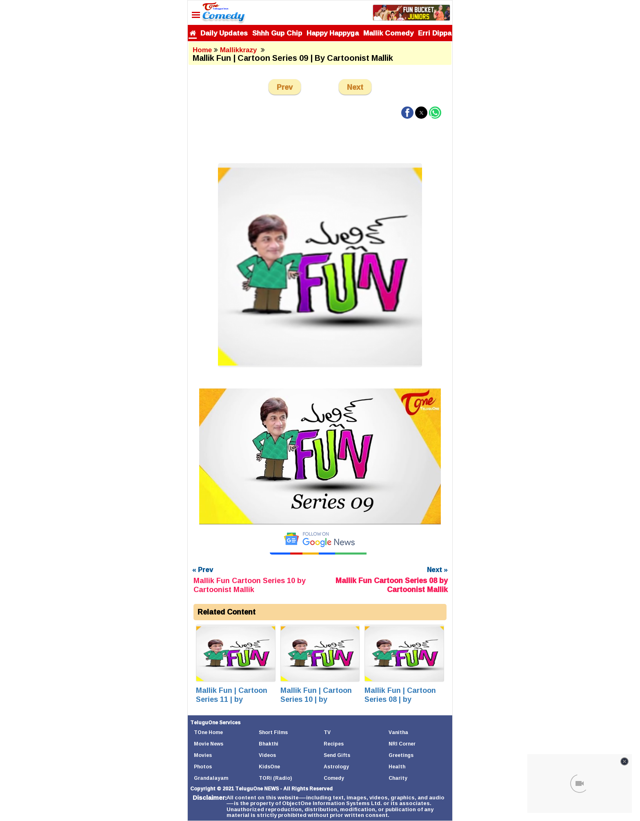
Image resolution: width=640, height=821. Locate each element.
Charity (398, 778)
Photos (203, 766)
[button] (407, 113)
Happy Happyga (333, 33)
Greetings (401, 755)
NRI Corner (402, 743)
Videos (267, 755)
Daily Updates (224, 33)
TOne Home (208, 732)
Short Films (273, 732)
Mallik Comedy (388, 33)
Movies (203, 755)
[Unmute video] (320, 456)
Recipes (334, 743)
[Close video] (624, 761)
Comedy (334, 778)
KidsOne (269, 766)
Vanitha (398, 732)
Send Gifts (337, 755)
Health (397, 766)
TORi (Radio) (275, 778)
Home (202, 50)
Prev (285, 87)
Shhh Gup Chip (277, 33)
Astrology (336, 766)
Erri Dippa (434, 33)
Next (355, 87)
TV (327, 732)
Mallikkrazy (239, 50)
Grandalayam (211, 778)
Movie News (208, 743)
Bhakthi (268, 743)
